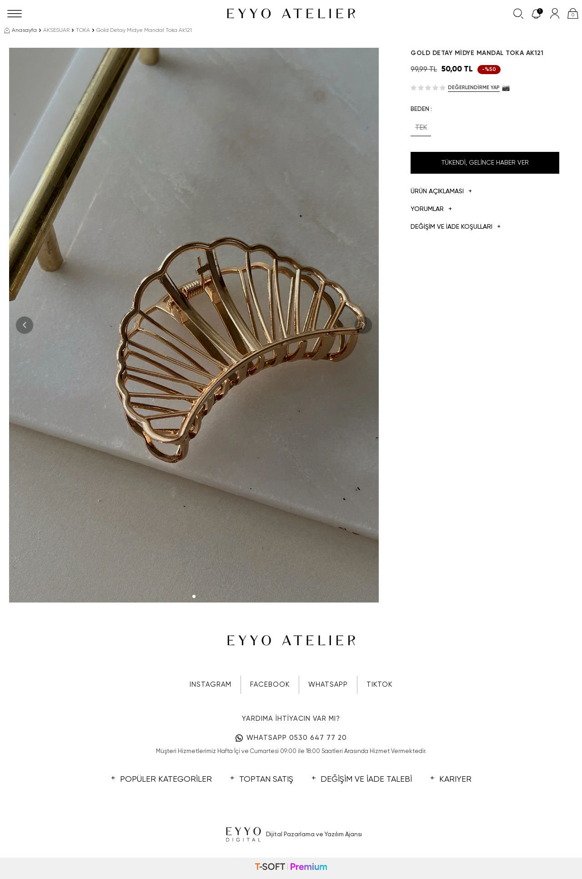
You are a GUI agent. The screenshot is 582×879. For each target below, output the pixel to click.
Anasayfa (21, 30)
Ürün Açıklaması (441, 191)
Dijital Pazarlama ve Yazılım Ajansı (291, 835)
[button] (194, 596)
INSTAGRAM (210, 684)
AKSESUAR (56, 30)
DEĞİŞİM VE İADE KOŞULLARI (456, 227)
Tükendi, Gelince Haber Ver (485, 163)
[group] (194, 325)
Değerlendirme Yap (474, 87)
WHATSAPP (328, 684)
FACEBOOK (270, 684)
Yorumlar (431, 209)
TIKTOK (379, 684)
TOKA (83, 30)
